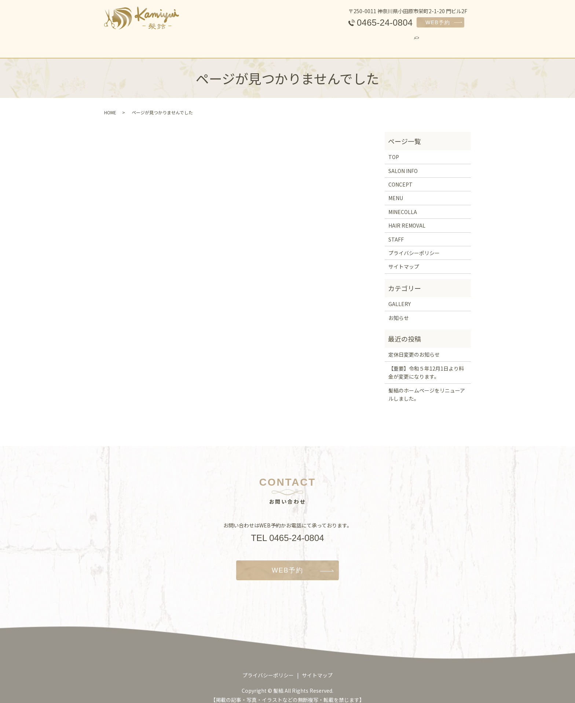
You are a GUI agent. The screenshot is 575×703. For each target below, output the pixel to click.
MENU (242, 41)
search (452, 41)
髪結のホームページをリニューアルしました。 (426, 387)
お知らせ (398, 311)
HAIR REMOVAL (335, 41)
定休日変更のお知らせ (414, 348)
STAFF (380, 41)
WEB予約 (437, 22)
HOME (110, 106)
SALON (164, 41)
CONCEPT (203, 41)
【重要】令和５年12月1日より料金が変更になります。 (426, 365)
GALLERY (418, 41)
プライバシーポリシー (414, 246)
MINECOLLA (282, 41)
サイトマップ (403, 260)
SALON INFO (403, 164)
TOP (133, 41)
